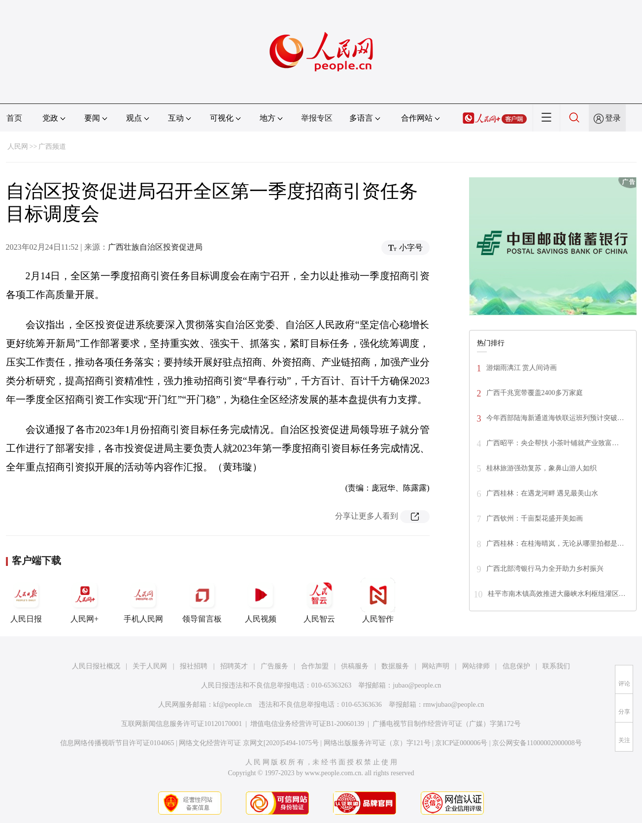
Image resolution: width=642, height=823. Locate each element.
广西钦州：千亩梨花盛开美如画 (534, 518)
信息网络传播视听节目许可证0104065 (117, 743)
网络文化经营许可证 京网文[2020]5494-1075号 (249, 743)
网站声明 (435, 666)
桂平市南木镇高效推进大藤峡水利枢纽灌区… (557, 593)
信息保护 (516, 666)
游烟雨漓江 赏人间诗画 (521, 367)
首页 (14, 118)
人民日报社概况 (96, 666)
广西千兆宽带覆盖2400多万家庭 (534, 392)
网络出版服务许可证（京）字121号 (377, 743)
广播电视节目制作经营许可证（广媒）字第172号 (446, 723)
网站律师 (476, 666)
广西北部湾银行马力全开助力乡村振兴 (545, 568)
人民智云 (319, 600)
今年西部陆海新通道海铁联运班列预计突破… (555, 418)
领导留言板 (202, 600)
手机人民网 (143, 600)
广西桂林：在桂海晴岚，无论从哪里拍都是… (555, 543)
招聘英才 (234, 666)
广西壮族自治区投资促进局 (155, 247)
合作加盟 (315, 666)
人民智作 (378, 600)
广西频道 (52, 146)
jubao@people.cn (417, 685)
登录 (613, 118)
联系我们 (556, 666)
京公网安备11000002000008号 (536, 743)
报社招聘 (193, 666)
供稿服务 (355, 666)
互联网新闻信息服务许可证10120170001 (181, 723)
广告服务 (274, 666)
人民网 (17, 146)
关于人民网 (150, 666)
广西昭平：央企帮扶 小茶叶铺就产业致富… (552, 443)
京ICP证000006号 (461, 743)
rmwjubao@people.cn (453, 704)
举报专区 (317, 118)
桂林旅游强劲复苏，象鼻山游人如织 (541, 468)
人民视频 (260, 600)
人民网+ (85, 600)
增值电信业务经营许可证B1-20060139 (307, 723)
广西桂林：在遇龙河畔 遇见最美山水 (542, 493)
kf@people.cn (232, 704)
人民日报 (26, 600)
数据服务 (395, 666)
